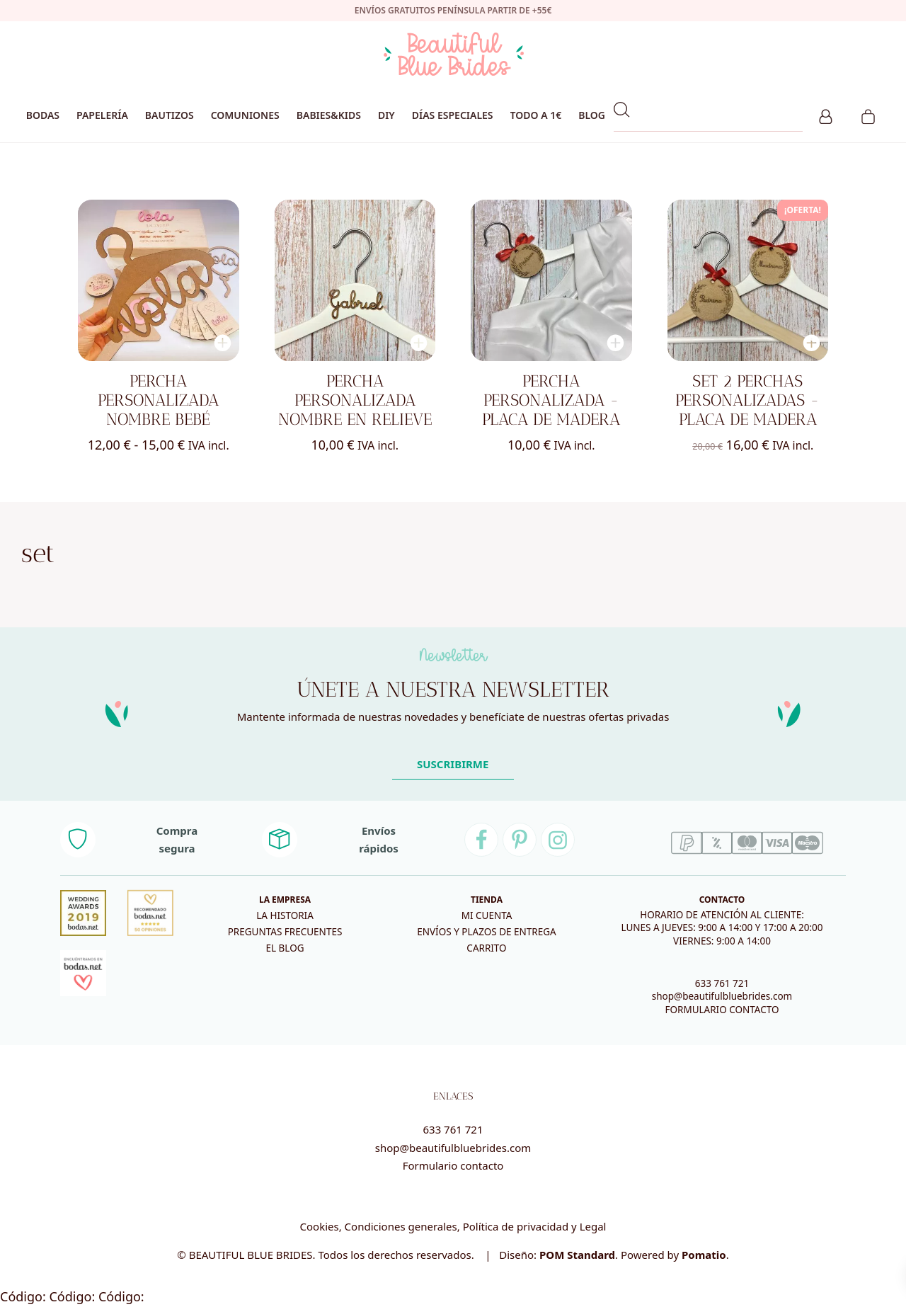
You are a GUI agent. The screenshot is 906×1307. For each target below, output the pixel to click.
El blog (284, 948)
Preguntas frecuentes (285, 931)
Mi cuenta (486, 915)
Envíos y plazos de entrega (486, 931)
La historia (285, 915)
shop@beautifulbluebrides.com (722, 996)
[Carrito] (868, 114)
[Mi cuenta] (825, 114)
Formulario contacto (453, 1165)
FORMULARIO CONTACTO (722, 1009)
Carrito (486, 948)
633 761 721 (722, 983)
